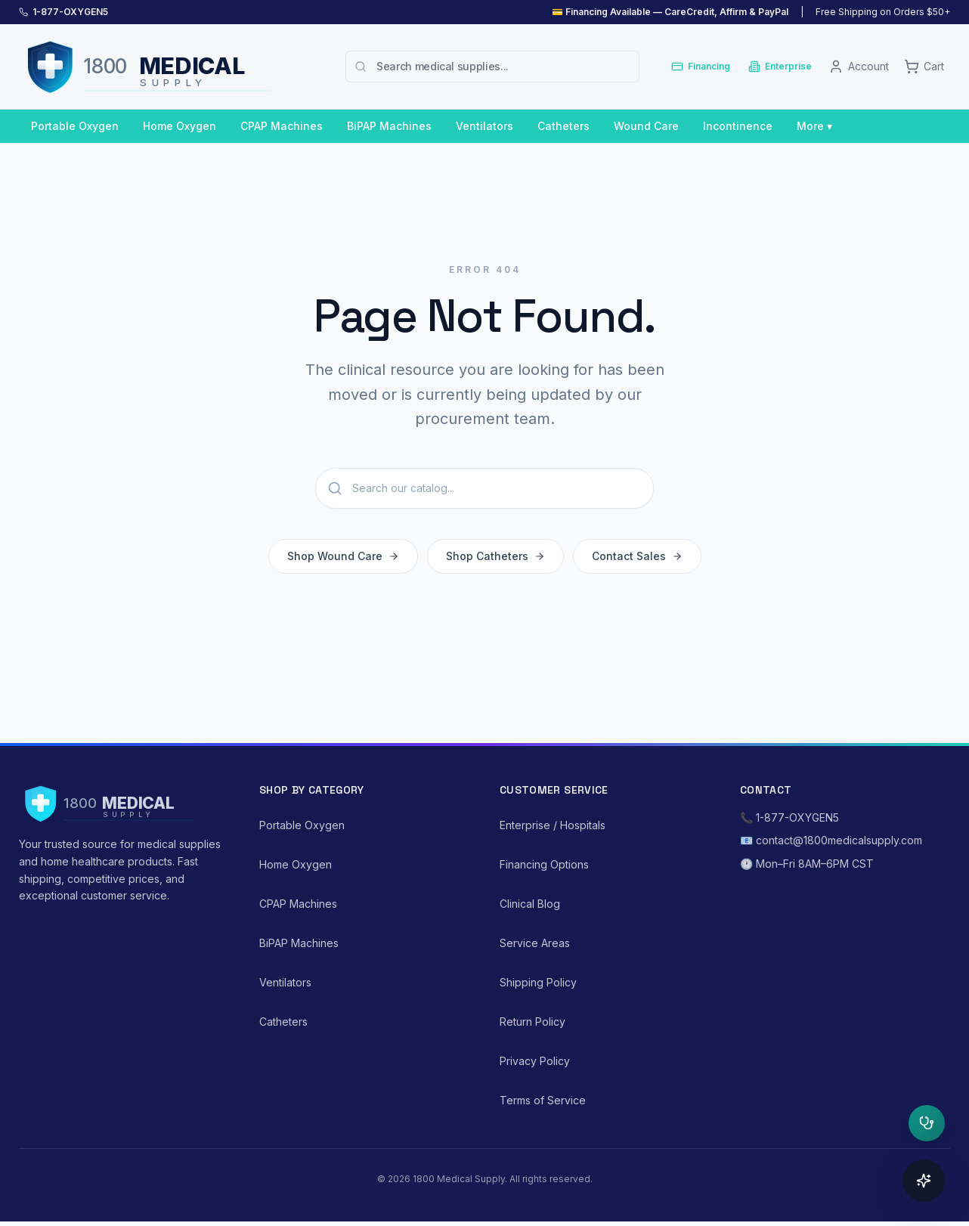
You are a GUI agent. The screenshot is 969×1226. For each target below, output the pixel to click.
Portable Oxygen (75, 125)
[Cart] (924, 66)
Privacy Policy (535, 1060)
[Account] (858, 66)
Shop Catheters (495, 558)
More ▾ (814, 125)
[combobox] (492, 66)
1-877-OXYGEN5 (70, 11)
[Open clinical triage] (927, 1123)
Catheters (563, 125)
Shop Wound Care (343, 558)
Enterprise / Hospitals (552, 825)
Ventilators (484, 125)
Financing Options (544, 864)
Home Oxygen (179, 125)
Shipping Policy (538, 982)
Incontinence (737, 125)
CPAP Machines (281, 125)
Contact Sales (637, 558)
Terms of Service (543, 1100)
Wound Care (646, 125)
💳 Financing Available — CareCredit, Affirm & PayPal (670, 11)
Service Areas (535, 943)
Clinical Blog (530, 903)
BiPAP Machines (389, 125)
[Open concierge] (923, 1180)
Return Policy (532, 1021)
